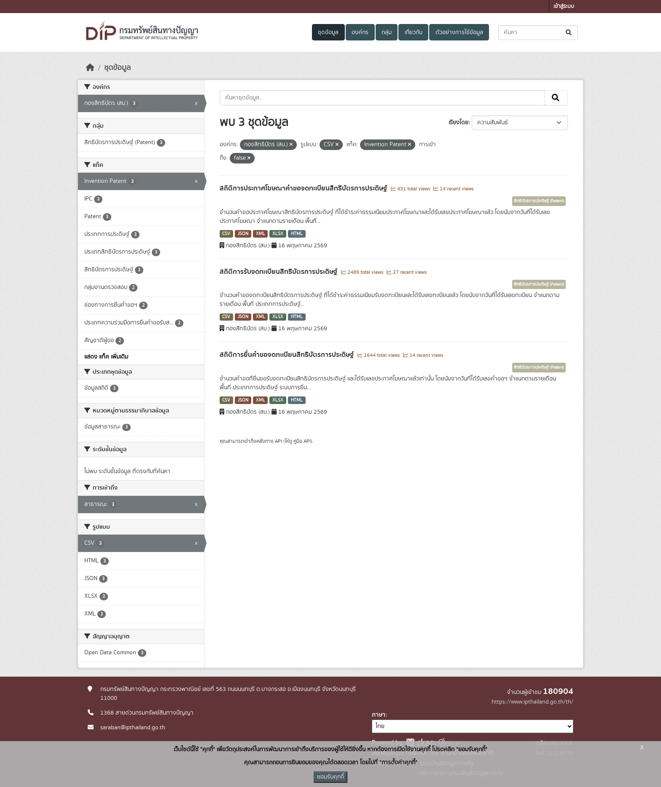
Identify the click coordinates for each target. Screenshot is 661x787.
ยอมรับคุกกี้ (330, 777)
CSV (226, 233)
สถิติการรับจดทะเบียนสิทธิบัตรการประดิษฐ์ (279, 271)
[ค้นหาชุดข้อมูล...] (538, 32)
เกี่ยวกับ (413, 32)
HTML (297, 233)
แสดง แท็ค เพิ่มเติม (106, 357)
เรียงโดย (458, 122)
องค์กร (360, 32)
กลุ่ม (387, 32)
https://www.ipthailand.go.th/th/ (532, 702)
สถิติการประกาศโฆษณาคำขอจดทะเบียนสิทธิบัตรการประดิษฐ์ (304, 188)
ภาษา (378, 715)
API (278, 441)
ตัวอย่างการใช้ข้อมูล (459, 32)
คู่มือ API (302, 441)
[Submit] (569, 32)
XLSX (277, 233)
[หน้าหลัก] (90, 67)
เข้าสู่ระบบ (564, 7)
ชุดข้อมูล (328, 32)
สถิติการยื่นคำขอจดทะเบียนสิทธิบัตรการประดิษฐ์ (287, 354)
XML (260, 233)
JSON (243, 233)
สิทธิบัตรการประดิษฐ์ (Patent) (539, 201)
